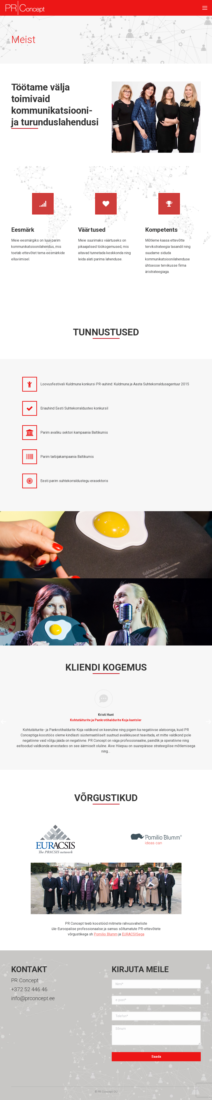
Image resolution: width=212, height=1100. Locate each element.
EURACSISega (133, 934)
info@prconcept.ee (33, 998)
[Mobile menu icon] (205, 8)
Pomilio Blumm (106, 934)
